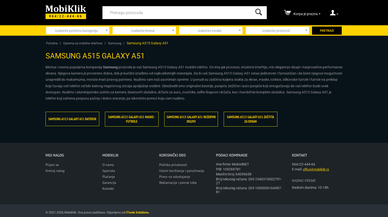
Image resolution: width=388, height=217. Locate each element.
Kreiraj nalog (55, 170)
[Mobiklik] (66, 8)
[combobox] (77, 30)
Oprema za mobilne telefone (82, 43)
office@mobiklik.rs (316, 169)
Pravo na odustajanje (174, 176)
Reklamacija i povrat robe (178, 182)
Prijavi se (52, 165)
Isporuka (108, 170)
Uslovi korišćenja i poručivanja (181, 170)
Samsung (114, 43)
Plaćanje (108, 176)
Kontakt (108, 188)
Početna (52, 43)
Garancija (109, 182)
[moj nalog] (334, 14)
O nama (108, 165)
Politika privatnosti (173, 165)
